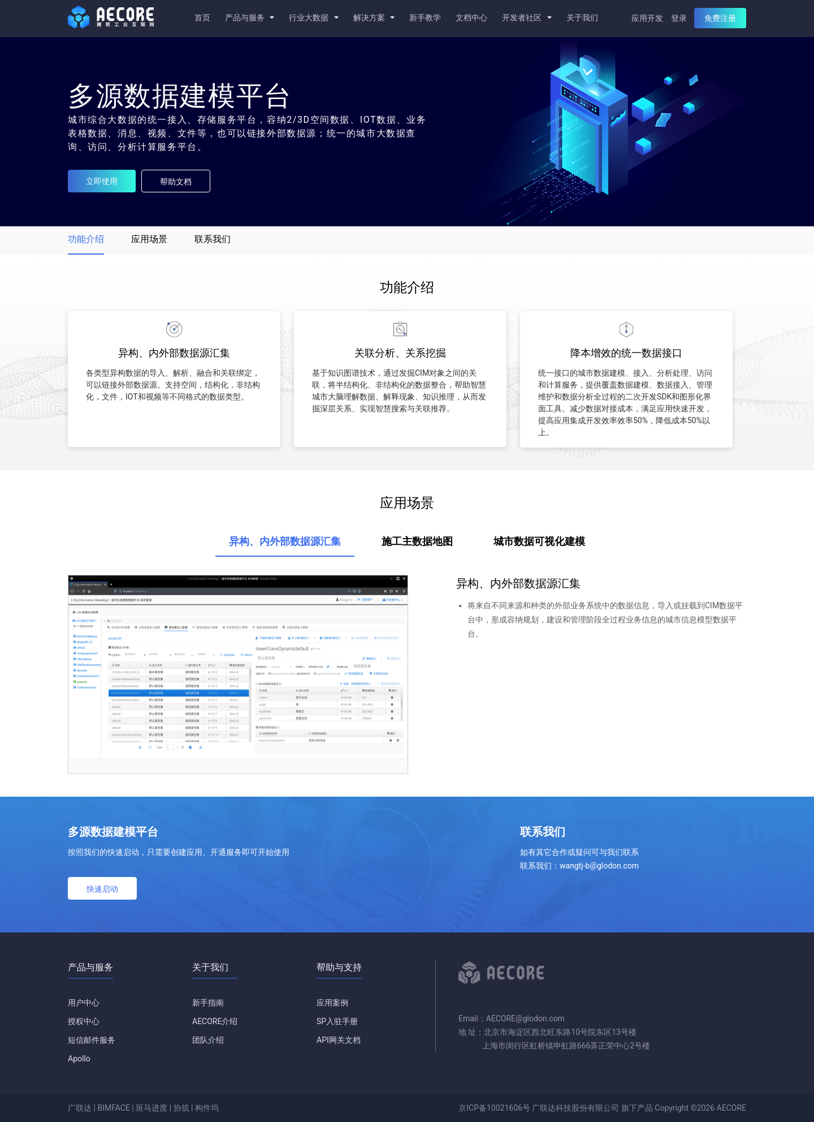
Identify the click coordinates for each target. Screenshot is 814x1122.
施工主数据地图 (417, 541)
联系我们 (212, 239)
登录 (679, 18)
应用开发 (647, 18)
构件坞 (207, 1107)
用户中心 (83, 1002)
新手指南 (208, 1002)
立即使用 (102, 181)
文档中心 (471, 17)
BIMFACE (113, 1107)
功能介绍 (86, 239)
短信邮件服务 (91, 1039)
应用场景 (149, 239)
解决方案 (374, 17)
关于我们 (582, 17)
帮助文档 (176, 181)
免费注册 (720, 18)
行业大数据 (313, 17)
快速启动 (102, 888)
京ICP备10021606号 (494, 1107)
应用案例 (332, 1002)
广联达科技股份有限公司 (575, 1107)
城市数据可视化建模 (539, 541)
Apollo (79, 1058)
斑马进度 (151, 1107)
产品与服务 (249, 17)
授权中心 (83, 1021)
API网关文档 (339, 1039)
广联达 (80, 1107)
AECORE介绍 (214, 1021)
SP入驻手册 (337, 1021)
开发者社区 (526, 17)
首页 (202, 17)
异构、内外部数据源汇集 (285, 541)
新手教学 (425, 17)
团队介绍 (208, 1039)
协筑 (181, 1107)
